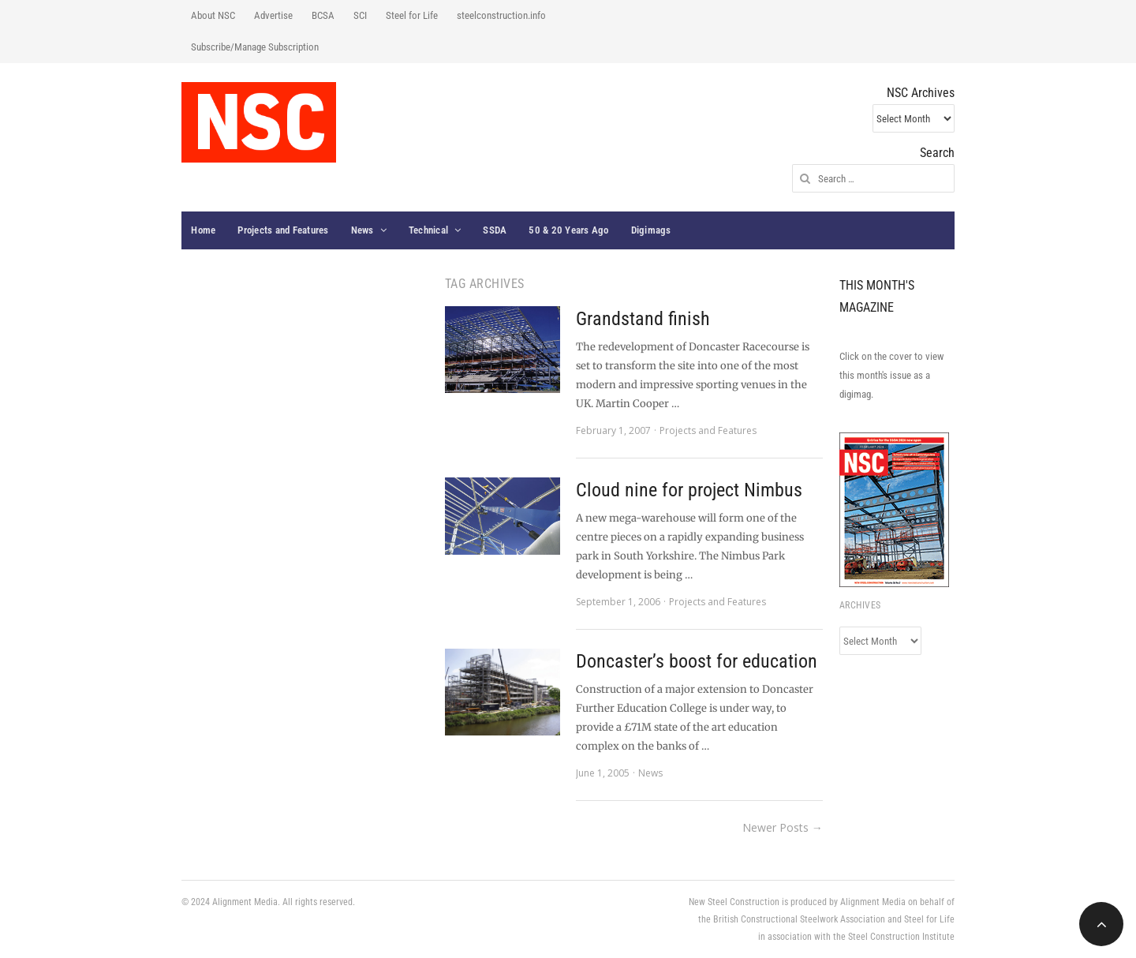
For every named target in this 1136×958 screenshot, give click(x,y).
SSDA (494, 230)
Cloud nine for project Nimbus (689, 490)
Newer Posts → (782, 827)
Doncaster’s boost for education (696, 661)
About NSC (213, 15)
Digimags (651, 230)
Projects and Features (282, 230)
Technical (428, 230)
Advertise (273, 15)
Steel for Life (412, 15)
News (362, 230)
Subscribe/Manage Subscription (255, 47)
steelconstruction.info (501, 15)
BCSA (323, 15)
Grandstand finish (643, 319)
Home (203, 230)
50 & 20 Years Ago (568, 230)
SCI (360, 15)
